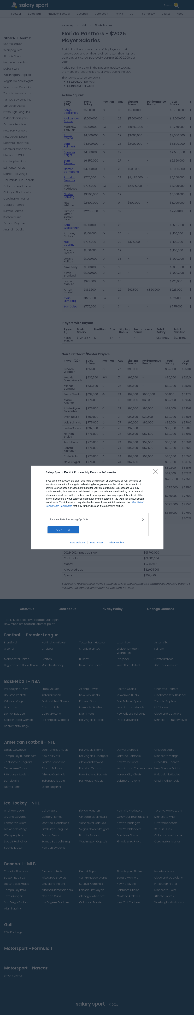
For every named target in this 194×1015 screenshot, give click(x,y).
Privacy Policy (116, 542)
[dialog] (97, 507)
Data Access (96, 542)
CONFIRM (63, 529)
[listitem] (97, 519)
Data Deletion (77, 542)
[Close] (156, 472)
